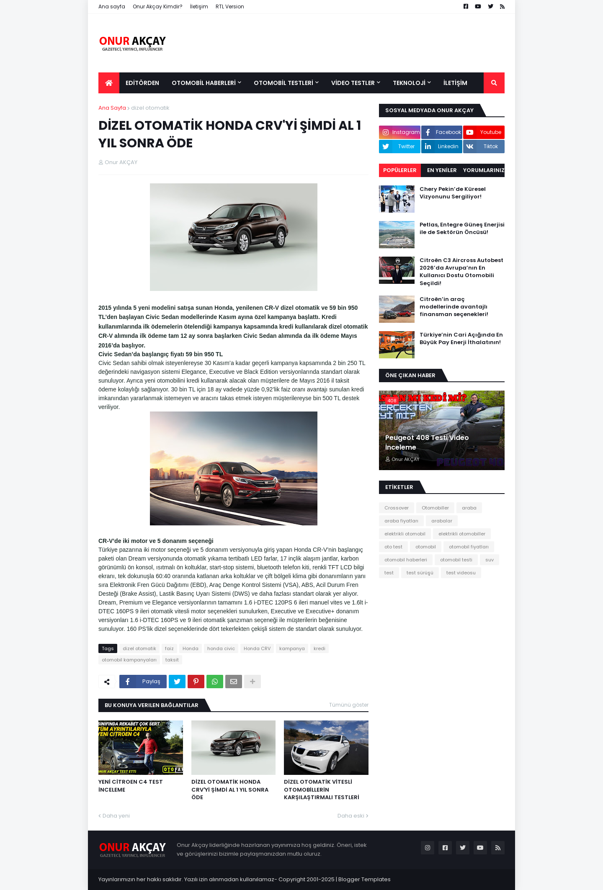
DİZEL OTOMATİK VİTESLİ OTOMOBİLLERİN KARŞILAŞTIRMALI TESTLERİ (321, 789)
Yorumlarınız (484, 170)
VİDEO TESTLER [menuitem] (353, 83)
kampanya (292, 648)
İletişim (199, 6)
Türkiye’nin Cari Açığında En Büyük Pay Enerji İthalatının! (461, 338)
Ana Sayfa (112, 108)
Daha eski (351, 816)
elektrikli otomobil (404, 533)
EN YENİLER (442, 170)
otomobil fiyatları (469, 546)
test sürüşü (420, 572)
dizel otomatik (150, 108)
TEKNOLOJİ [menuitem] (409, 83)
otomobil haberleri (405, 559)
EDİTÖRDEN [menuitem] (142, 83)
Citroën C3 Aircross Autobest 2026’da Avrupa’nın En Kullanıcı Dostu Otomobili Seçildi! (461, 272)
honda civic (221, 648)
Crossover (396, 507)
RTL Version (230, 6)
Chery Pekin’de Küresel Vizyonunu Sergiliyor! (453, 193)
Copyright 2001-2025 (306, 879)
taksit (172, 659)
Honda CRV (257, 648)
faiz (169, 648)
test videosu (461, 572)
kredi (319, 648)
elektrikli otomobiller (461, 533)
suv (489, 559)
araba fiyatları (401, 520)
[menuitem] (108, 82)
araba (469, 507)
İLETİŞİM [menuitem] (455, 83)
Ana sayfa (111, 6)
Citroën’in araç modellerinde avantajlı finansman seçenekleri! (454, 307)
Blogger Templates (364, 879)
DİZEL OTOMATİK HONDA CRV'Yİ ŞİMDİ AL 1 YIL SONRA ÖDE (229, 789)
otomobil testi (456, 559)
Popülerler (400, 170)
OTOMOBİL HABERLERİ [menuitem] (204, 83)
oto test (393, 546)
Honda (190, 648)
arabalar (441, 520)
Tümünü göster (348, 704)
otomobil (425, 546)
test (389, 572)
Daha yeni (116, 816)
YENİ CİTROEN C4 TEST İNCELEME (130, 785)
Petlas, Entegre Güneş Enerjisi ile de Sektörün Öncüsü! (462, 228)
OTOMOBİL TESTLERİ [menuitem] (283, 83)
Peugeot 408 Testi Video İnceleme (427, 442)
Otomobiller (435, 507)
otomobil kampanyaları (129, 659)
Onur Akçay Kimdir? (158, 6)
